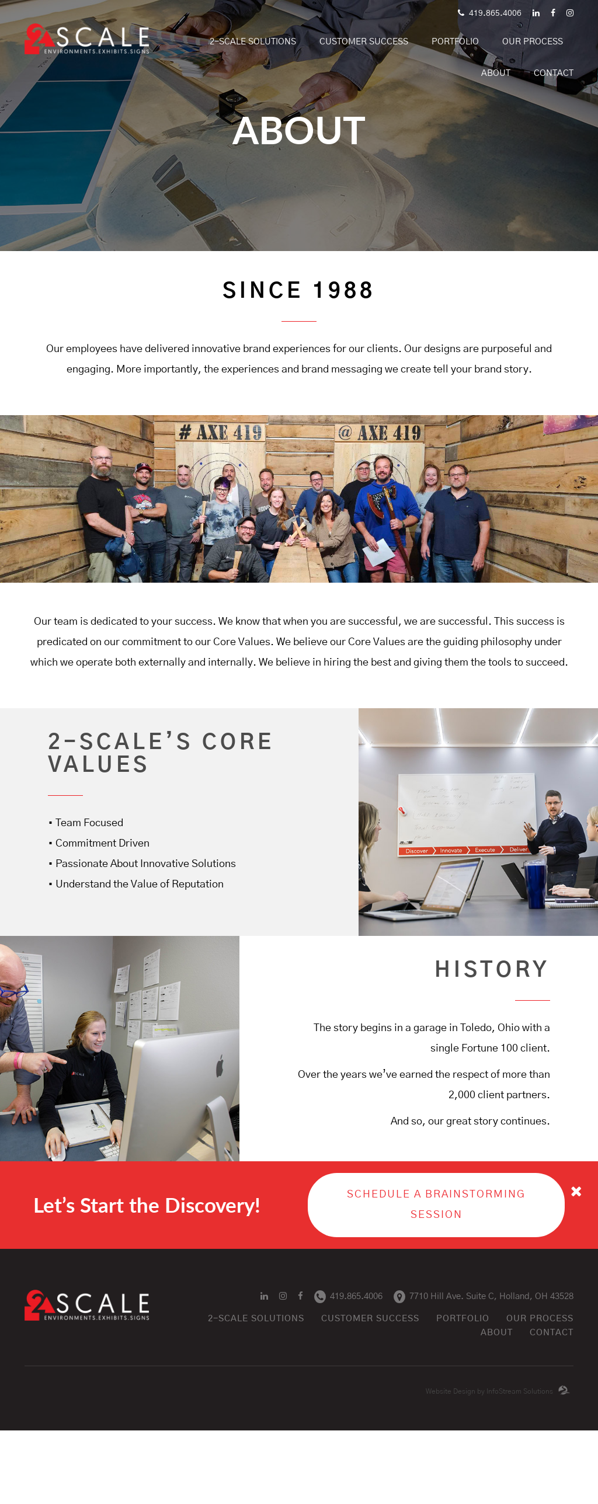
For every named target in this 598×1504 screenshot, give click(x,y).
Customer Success (363, 41)
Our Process (532, 41)
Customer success (370, 1318)
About (495, 73)
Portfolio (462, 1318)
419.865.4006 (489, 13)
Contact (553, 73)
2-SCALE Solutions (253, 41)
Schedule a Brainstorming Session (436, 1204)
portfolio (455, 41)
